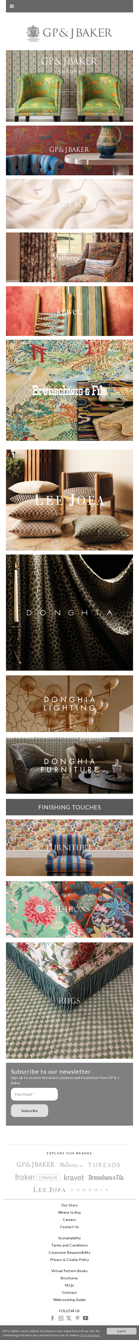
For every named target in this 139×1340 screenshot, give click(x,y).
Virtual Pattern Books (69, 1271)
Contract (69, 1292)
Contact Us (69, 1227)
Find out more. (91, 1335)
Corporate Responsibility (69, 1252)
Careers (69, 1219)
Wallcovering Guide (69, 1299)
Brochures (69, 1278)
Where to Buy (69, 1212)
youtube (85, 1318)
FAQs (69, 1285)
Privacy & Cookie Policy (69, 1259)
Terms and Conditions (69, 1245)
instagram (61, 1318)
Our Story (69, 1205)
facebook (52, 1318)
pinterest (77, 1318)
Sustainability (69, 1238)
